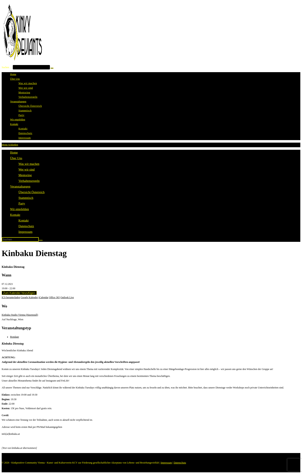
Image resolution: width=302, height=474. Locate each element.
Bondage (14, 336)
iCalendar (43, 297)
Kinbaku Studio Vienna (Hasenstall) (20, 314)
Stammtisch (25, 197)
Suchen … (7, 67)
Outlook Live (67, 297)
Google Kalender (29, 297)
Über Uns (16, 158)
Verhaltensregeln (29, 180)
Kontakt (15, 214)
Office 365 (54, 297)
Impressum (25, 231)
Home (14, 152)
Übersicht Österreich (31, 192)
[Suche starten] (40, 240)
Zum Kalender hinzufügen (19, 292)
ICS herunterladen (11, 297)
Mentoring (25, 175)
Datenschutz (26, 226)
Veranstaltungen (20, 186)
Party (21, 203)
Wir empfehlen (19, 209)
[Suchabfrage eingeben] (20, 239)
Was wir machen (28, 163)
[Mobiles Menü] (10, 144)
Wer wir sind (26, 169)
